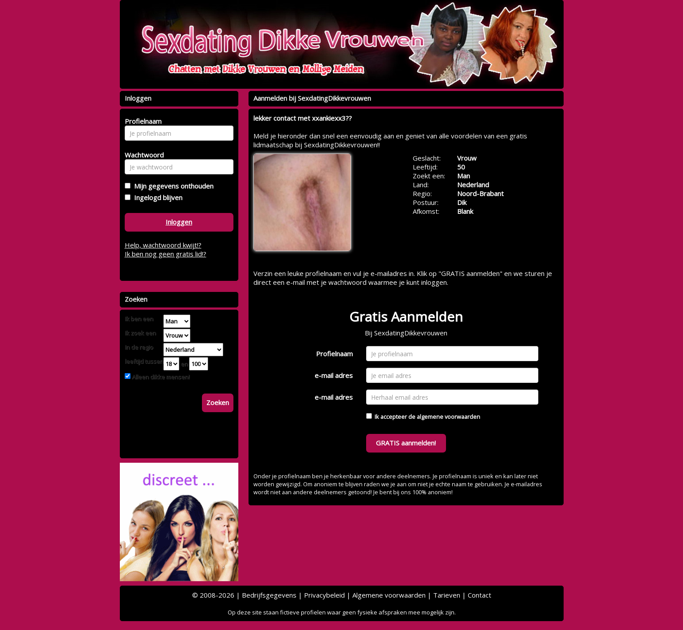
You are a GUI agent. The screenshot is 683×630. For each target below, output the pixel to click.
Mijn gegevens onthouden (171, 185)
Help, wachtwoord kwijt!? (163, 244)
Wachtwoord (142, 154)
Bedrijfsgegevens (269, 595)
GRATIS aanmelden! (406, 442)
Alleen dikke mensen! (160, 377)
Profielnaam (334, 353)
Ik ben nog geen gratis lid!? (165, 253)
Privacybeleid (324, 595)
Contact (479, 595)
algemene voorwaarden (448, 417)
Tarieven (446, 595)
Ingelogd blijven (156, 197)
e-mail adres (334, 375)
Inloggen (179, 221)
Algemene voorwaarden (389, 595)
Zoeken (217, 402)
